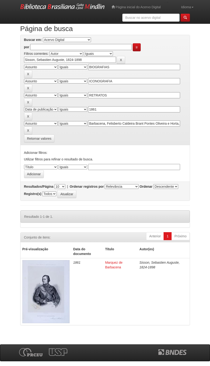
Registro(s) (32, 194)
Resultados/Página (39, 186)
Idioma (187, 7)
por (26, 47)
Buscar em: (33, 40)
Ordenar (146, 186)
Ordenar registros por (87, 186)
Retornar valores (39, 138)
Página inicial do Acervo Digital (136, 7)
